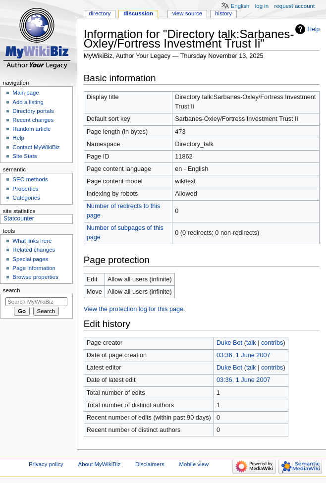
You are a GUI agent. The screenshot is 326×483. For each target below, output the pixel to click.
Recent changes (33, 120)
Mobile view (194, 464)
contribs (272, 342)
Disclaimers (149, 464)
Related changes (33, 250)
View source (187, 13)
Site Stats (24, 156)
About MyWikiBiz (99, 464)
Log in (262, 6)
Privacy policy (46, 464)
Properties (25, 189)
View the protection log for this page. (134, 309)
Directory (99, 13)
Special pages (30, 259)
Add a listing (27, 102)
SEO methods (30, 179)
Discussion (138, 13)
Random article (31, 129)
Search (11, 290)
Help (314, 29)
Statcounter (18, 218)
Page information (33, 268)
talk (251, 342)
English (240, 6)
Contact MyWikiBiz (35, 147)
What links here (32, 241)
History (223, 13)
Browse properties (35, 277)
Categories (26, 198)
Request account (294, 6)
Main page (25, 93)
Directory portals (33, 111)
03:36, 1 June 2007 (244, 355)
